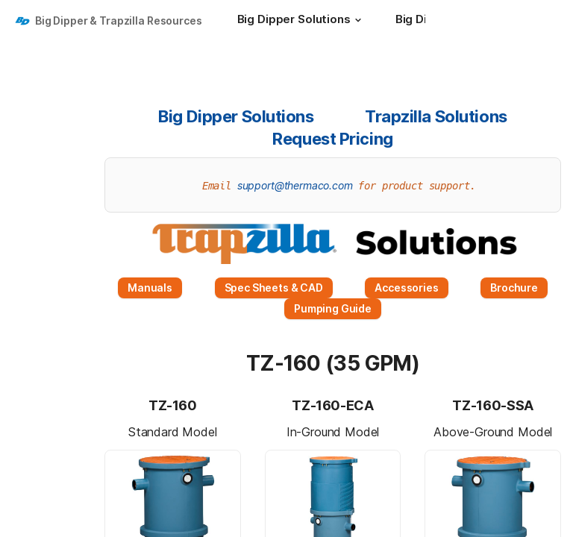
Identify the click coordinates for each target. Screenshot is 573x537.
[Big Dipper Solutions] (301, 21)
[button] (358, 20)
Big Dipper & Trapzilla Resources (118, 20)
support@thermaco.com (295, 185)
